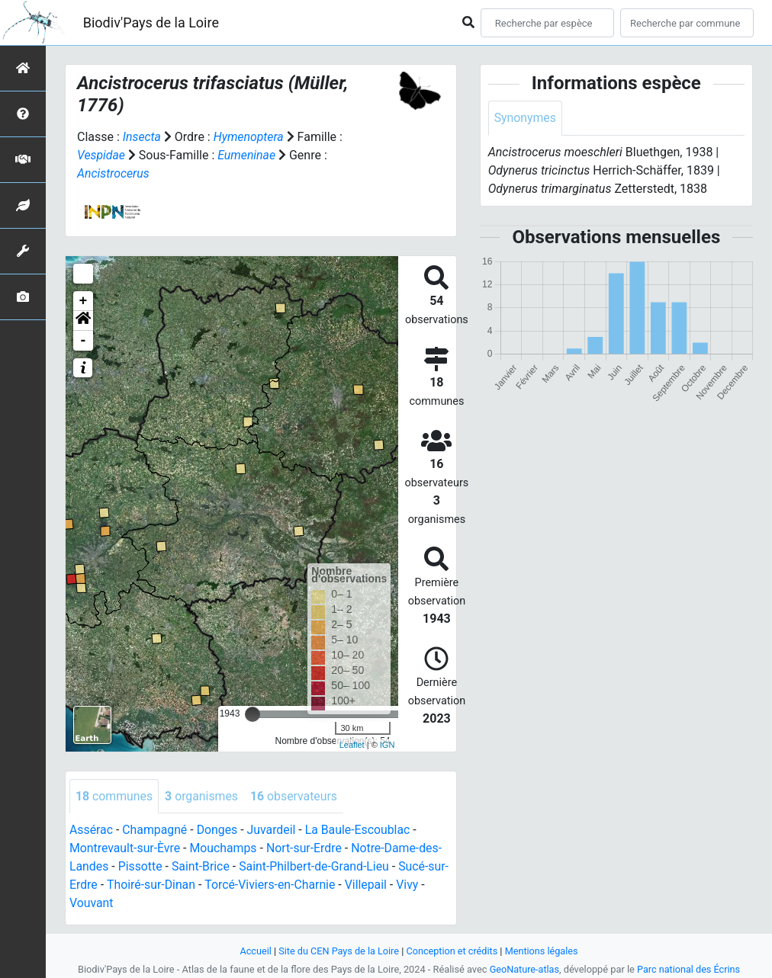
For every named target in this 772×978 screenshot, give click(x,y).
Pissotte (140, 867)
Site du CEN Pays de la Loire (338, 951)
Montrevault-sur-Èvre (125, 849)
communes (114, 796)
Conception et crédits (452, 951)
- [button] (83, 341)
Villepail (389, 885)
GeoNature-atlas (523, 969)
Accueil (254, 951)
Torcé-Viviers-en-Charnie (292, 885)
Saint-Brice (201, 867)
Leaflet (352, 744)
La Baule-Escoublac (360, 830)
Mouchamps (225, 849)
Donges (218, 830)
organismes (203, 796)
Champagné (155, 830)
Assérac (91, 830)
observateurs (295, 796)
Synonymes (525, 118)
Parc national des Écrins (689, 969)
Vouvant (91, 903)
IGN (387, 744)
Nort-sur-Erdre (307, 849)
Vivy (431, 885)
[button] (83, 321)
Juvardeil (273, 830)
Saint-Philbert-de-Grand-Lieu (316, 867)
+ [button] (83, 301)
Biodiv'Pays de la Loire (151, 22)
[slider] (252, 714)
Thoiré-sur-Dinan (172, 885)
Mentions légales (543, 951)
